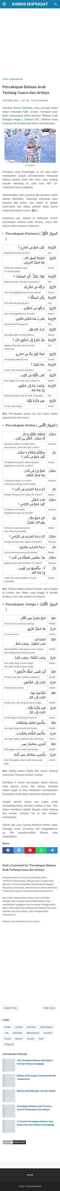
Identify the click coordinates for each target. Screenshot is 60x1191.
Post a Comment (39, 100)
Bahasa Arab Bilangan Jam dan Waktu (36, 1091)
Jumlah (19, 1027)
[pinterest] (30, 850)
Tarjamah (9, 1044)
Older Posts (49, 1008)
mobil (31, 313)
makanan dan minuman (32, 739)
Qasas (7, 1038)
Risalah (30, 1038)
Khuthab (31, 1027)
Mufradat (17, 1033)
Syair (41, 1038)
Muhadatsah (33, 1033)
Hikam (7, 1027)
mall (30, 395)
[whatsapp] (41, 850)
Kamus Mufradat (30, 4)
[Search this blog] (56, 4)
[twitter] (18, 850)
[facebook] (7, 850)
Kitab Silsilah (46, 1027)
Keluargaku (10, 749)
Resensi (19, 1038)
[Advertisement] (30, 43)
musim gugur (13, 271)
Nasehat (48, 1033)
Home (30, 1175)
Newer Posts (10, 1008)
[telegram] (52, 850)
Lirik (6, 1033)
